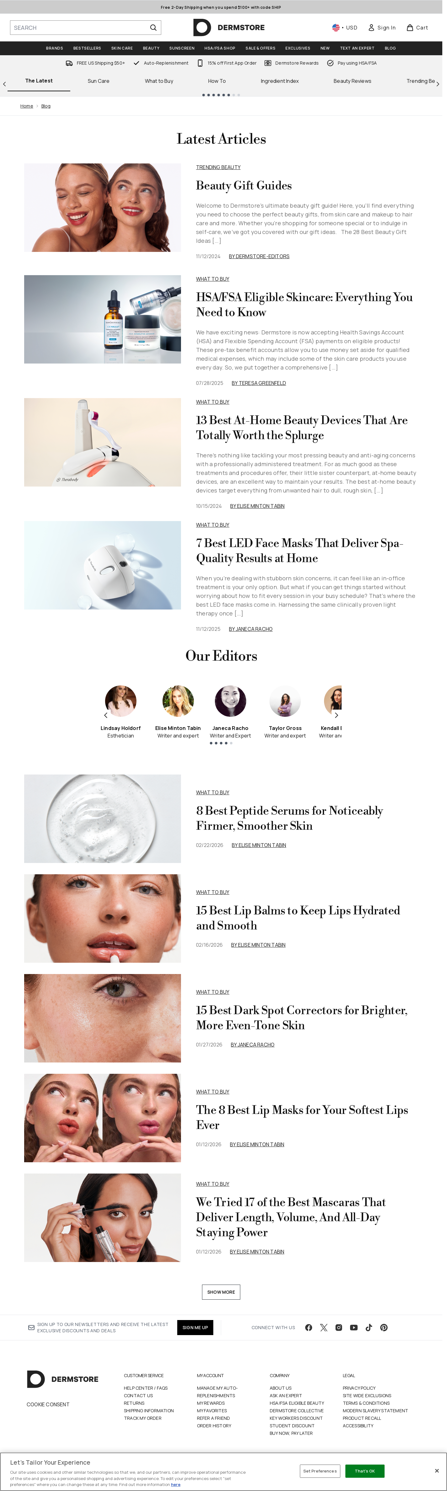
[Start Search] (153, 28)
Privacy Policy (359, 1388)
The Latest (39, 80)
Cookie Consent (48, 1404)
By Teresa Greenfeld (259, 383)
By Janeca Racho (251, 629)
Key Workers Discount (296, 1418)
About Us (281, 1388)
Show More (221, 1292)
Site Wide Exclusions (367, 1395)
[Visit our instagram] (338, 1327)
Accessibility (358, 1426)
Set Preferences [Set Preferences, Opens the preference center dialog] (320, 1471)
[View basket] (417, 27)
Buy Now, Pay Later (291, 1433)
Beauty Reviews (352, 80)
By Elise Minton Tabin (257, 506)
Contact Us (138, 1395)
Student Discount (292, 1426)
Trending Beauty (218, 167)
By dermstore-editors (259, 256)
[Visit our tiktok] (368, 1327)
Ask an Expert (286, 1395)
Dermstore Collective (297, 1411)
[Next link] (438, 83)
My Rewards (211, 1403)
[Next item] (337, 715)
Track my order (143, 1418)
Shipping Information (149, 1411)
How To (217, 80)
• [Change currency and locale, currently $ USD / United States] (345, 27)
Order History (214, 1426)
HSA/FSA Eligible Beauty (297, 1403)
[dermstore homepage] (229, 27)
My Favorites (212, 1411)
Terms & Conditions (366, 1403)
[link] (382, 27)
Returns (134, 1403)
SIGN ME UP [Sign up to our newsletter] (195, 1327)
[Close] (437, 1471)
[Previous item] (106, 715)
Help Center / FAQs (146, 1388)
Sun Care (99, 80)
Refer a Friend (213, 1418)
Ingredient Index (280, 80)
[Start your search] (85, 28)
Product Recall (362, 1418)
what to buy (212, 792)
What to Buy (159, 80)
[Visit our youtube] (353, 1327)
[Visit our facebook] (308, 1327)
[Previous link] (4, 83)
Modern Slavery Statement (375, 1411)
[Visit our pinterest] (383, 1327)
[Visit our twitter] (323, 1327)
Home (26, 106)
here (175, 1484)
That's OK (365, 1471)
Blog (46, 106)
